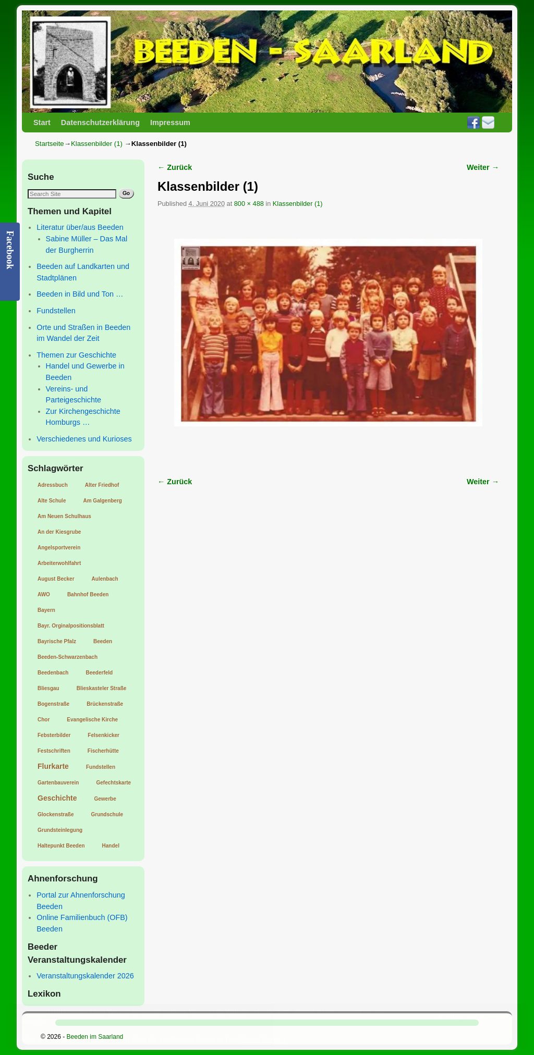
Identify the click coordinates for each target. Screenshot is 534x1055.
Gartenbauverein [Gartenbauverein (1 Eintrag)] (58, 783)
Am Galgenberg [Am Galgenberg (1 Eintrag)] (102, 501)
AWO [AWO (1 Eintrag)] (44, 594)
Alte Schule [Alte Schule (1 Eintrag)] (52, 501)
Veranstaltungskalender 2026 (85, 976)
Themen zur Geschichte (76, 355)
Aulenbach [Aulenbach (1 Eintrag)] (105, 579)
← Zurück (174, 167)
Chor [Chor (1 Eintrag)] (44, 719)
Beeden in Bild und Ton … (80, 294)
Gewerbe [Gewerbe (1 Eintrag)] (105, 799)
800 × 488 (249, 203)
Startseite (49, 144)
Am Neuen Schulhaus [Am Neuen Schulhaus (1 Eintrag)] (64, 516)
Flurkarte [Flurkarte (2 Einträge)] (53, 766)
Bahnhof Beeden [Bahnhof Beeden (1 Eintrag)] (87, 594)
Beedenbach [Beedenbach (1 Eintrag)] (53, 673)
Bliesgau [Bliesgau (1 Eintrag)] (48, 688)
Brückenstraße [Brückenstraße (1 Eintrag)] (105, 704)
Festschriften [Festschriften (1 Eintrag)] (54, 751)
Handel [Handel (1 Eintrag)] (110, 846)
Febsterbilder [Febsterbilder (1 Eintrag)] (54, 735)
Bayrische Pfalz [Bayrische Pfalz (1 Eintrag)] (57, 641)
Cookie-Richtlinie (263, 1040)
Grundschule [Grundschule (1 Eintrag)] (107, 814)
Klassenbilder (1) (97, 144)
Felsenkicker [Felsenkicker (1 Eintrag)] (103, 735)
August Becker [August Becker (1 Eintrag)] (56, 579)
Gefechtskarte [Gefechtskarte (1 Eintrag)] (113, 783)
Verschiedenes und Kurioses (84, 439)
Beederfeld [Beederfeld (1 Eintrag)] (99, 673)
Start (42, 122)
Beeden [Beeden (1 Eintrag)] (102, 641)
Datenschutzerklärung (100, 122)
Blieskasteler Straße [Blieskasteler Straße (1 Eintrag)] (102, 688)
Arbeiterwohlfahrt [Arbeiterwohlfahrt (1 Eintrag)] (59, 563)
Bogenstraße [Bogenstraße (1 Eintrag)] (53, 704)
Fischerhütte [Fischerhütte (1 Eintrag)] (103, 751)
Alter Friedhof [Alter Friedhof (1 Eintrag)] (102, 485)
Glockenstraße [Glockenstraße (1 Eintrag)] (56, 814)
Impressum (170, 122)
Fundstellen (56, 310)
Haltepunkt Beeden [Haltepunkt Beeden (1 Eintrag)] (61, 846)
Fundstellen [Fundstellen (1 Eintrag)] (100, 767)
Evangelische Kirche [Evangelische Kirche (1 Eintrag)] (92, 719)
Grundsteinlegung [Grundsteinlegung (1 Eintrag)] (60, 830)
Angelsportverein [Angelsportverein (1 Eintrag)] (59, 547)
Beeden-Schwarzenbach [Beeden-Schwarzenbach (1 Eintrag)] (68, 657)
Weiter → (483, 167)
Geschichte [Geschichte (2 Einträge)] (57, 798)
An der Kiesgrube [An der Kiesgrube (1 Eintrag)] (59, 532)
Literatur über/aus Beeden (80, 227)
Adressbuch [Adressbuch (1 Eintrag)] (53, 485)
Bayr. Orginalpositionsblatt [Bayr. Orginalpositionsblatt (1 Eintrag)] (71, 626)
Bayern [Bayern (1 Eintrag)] (46, 610)
